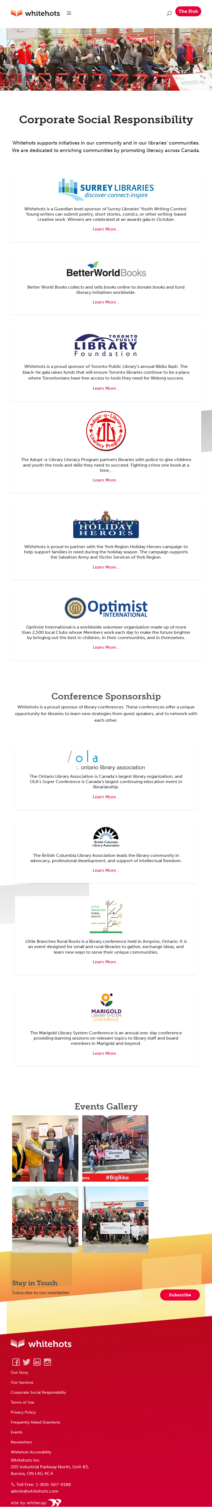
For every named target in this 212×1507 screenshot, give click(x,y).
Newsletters (21, 1442)
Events (16, 1432)
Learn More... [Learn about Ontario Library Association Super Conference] (106, 796)
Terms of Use (22, 1402)
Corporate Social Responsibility (38, 1392)
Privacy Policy (23, 1412)
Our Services (22, 1382)
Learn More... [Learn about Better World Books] (106, 302)
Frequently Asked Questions (35, 1422)
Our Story (19, 1372)
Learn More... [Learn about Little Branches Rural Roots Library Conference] (106, 961)
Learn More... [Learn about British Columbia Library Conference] (106, 870)
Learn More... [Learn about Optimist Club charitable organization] (106, 647)
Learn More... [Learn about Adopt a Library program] (106, 480)
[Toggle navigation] (69, 13)
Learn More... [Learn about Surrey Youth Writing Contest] (106, 229)
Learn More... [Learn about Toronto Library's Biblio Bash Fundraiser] (106, 388)
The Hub (188, 11)
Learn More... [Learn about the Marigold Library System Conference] (106, 1053)
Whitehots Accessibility (31, 1452)
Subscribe (180, 1295)
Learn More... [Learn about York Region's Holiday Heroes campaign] (106, 567)
